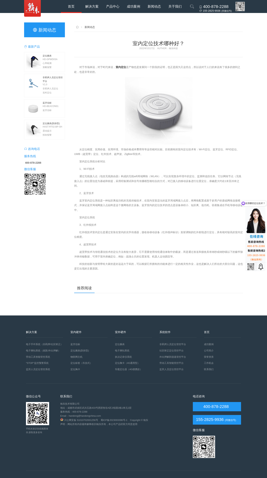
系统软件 (165, 332)
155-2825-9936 (210, 419)
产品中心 (112, 6)
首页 (71, 6)
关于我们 (175, 6)
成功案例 (133, 6)
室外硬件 (120, 332)
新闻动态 (154, 6)
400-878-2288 (215, 406)
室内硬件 (76, 332)
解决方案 (92, 6)
